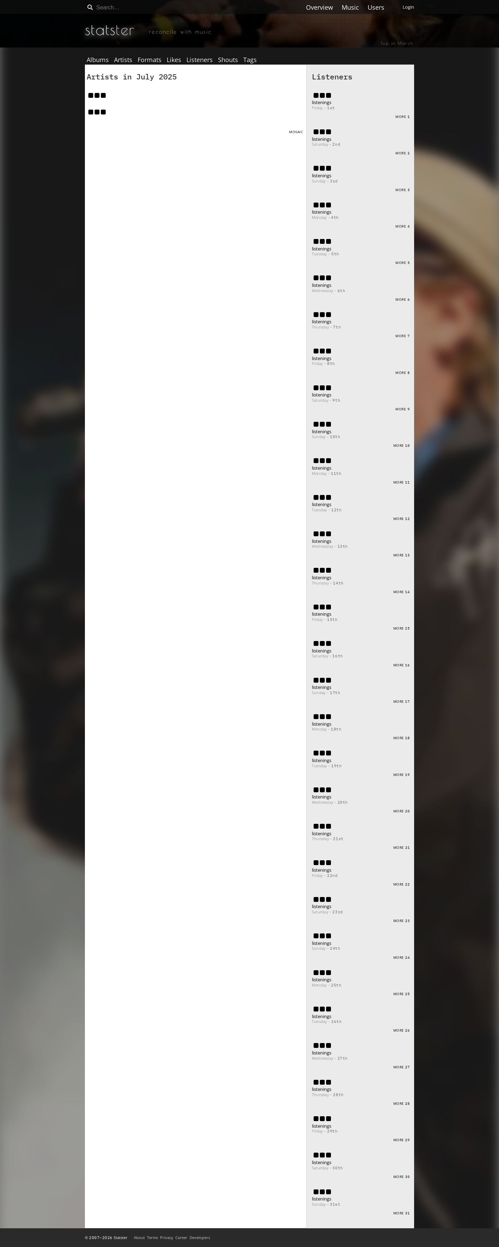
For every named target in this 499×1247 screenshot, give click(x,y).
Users (376, 7)
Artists (123, 60)
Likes (174, 60)
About (139, 1237)
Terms (152, 1237)
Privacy (166, 1237)
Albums (98, 60)
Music (350, 7)
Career (181, 1237)
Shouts (228, 60)
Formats (149, 60)
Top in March (396, 43)
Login (408, 7)
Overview (319, 7)
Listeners (199, 60)
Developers (200, 1237)
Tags (250, 60)
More (402, 116)
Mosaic (296, 131)
